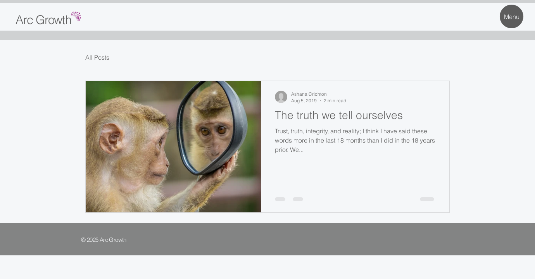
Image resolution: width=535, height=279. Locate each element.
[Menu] (511, 16)
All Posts (97, 57)
